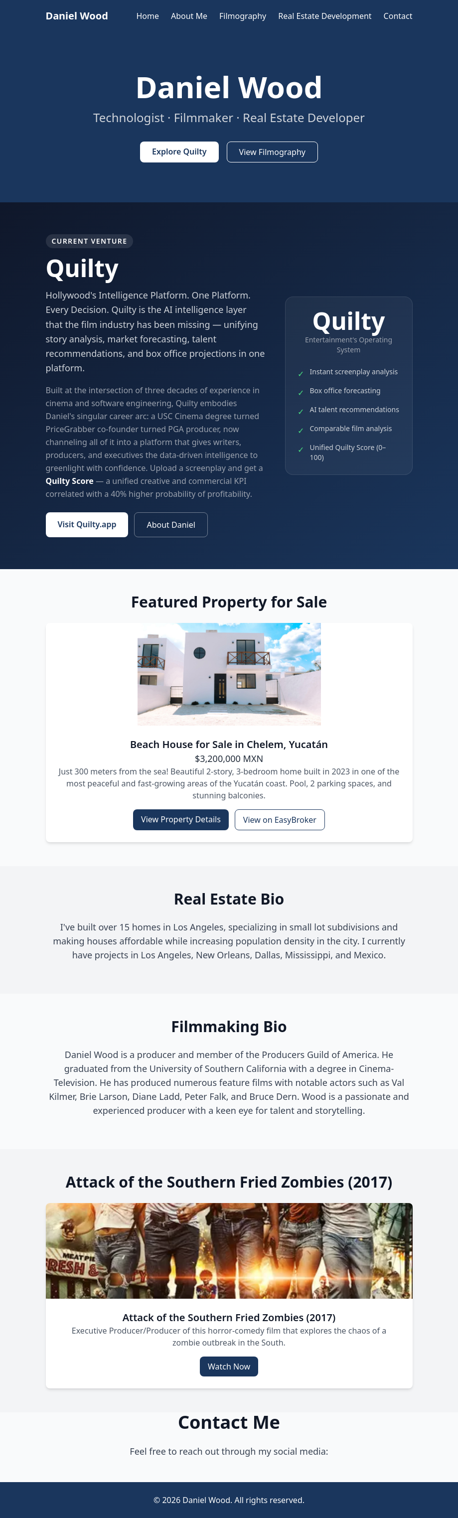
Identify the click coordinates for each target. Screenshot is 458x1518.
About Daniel (171, 524)
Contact (398, 15)
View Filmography (272, 152)
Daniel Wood (77, 15)
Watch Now (229, 1366)
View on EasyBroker (279, 819)
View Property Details (181, 819)
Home (147, 15)
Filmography (242, 15)
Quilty (82, 268)
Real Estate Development (324, 15)
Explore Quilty (179, 151)
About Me (189, 15)
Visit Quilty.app (87, 524)
